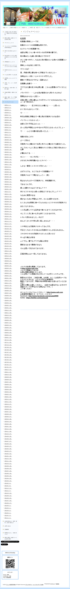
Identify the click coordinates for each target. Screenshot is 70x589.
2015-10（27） (8, 404)
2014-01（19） (8, 456)
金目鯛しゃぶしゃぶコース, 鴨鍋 (11, 79)
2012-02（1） (8, 513)
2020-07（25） (8, 263)
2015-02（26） (8, 424)
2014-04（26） (8, 448)
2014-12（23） (8, 429)
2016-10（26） (8, 374)
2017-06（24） (8, 354)
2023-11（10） (8, 164)
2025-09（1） (8, 110)
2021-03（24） (8, 243)
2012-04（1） (8, 508)
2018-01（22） (8, 337)
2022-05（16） (8, 209)
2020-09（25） (8, 258)
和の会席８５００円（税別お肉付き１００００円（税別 (11, 57)
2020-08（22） (8, 261)
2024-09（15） (8, 139)
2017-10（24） (8, 345)
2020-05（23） (8, 268)
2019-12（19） (8, 280)
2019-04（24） (8, 300)
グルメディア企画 (39, 584)
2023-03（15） (8, 184)
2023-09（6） (8, 169)
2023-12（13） (8, 162)
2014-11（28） (8, 431)
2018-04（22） (8, 330)
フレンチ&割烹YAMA (11, 584)
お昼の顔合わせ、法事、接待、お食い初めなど (11, 522)
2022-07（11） (8, 204)
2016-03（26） (8, 392)
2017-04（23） (8, 359)
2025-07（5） (8, 115)
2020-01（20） (8, 278)
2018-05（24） (8, 327)
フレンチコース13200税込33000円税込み (11, 47)
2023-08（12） (8, 172)
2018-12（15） (8, 310)
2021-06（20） (8, 236)
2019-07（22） (8, 293)
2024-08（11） (8, 142)
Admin (57, 584)
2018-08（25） (8, 320)
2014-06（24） (8, 443)
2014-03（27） (8, 451)
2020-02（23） (8, 275)
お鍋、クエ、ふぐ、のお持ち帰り (11, 83)
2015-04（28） (8, 419)
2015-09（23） (8, 406)
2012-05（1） (8, 505)
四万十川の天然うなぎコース (11, 51)
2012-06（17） (8, 503)
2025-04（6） (8, 122)
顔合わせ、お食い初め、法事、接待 (11, 88)
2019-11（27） (8, 283)
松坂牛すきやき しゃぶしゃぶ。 (11, 70)
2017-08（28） (8, 350)
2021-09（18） (8, 228)
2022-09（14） (8, 199)
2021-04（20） (8, 241)
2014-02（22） (8, 453)
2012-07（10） (8, 500)
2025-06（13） (8, 117)
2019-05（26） (8, 298)
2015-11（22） (8, 401)
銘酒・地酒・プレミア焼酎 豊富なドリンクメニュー (11, 98)
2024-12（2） (8, 132)
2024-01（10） (8, 159)
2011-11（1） (8, 518)
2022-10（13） (8, 196)
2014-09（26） (8, 436)
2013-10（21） (8, 463)
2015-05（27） (8, 416)
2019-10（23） (8, 285)
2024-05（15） (8, 149)
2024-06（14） (8, 147)
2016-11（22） (8, 372)
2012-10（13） (8, 493)
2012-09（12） (8, 495)
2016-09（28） (8, 377)
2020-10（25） (8, 256)
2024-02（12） (8, 157)
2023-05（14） (8, 179)
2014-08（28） (8, 439)
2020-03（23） (8, 273)
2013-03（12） (8, 481)
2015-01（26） (8, 426)
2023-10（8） (8, 167)
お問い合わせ (8, 526)
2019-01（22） (8, 308)
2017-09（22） (8, 347)
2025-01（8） (8, 130)
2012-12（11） (8, 488)
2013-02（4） (8, 483)
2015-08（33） (8, 409)
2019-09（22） (8, 288)
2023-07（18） (8, 174)
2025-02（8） (8, 127)
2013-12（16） (8, 458)
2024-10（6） (8, 137)
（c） (34, 584)
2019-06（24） (8, 295)
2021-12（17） (8, 221)
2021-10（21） (8, 226)
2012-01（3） (8, 515)
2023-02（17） (8, 186)
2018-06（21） (8, 325)
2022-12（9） (8, 191)
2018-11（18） (8, 312)
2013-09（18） (8, 466)
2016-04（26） (8, 389)
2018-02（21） (8, 335)
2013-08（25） (8, 468)
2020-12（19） (8, 251)
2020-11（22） (8, 253)
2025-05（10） (8, 120)
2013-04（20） (8, 478)
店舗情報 (7, 529)
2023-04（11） (8, 181)
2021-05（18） (8, 238)
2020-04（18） (8, 270)
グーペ (53, 584)
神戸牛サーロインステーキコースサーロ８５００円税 (11, 66)
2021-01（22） (8, 248)
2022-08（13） (8, 201)
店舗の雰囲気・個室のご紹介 (11, 93)
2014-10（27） (8, 434)
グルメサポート (28, 584)
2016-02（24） (8, 394)
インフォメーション (9, 101)
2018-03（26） (8, 332)
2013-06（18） (8, 473)
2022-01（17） (8, 219)
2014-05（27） (8, 446)
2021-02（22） (8, 246)
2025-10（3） (8, 107)
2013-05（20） (8, 476)
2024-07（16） (8, 144)
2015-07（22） (8, 411)
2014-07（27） (8, 441)
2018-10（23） (8, 315)
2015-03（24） (8, 421)
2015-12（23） (8, 399)
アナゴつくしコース (9, 42)
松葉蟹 (23, 38)
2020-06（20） (8, 265)
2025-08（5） (8, 112)
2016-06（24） (8, 384)
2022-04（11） (8, 211)
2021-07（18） (8, 233)
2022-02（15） (8, 216)
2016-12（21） (8, 369)
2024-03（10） (8, 154)
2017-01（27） (8, 367)
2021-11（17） (8, 223)
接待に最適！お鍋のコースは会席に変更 (11, 38)
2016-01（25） (8, 396)
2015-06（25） (8, 414)
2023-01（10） (8, 189)
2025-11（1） (8, 105)
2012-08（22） (8, 498)
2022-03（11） (8, 214)
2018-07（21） (8, 322)
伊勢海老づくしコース (10, 61)
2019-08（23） (8, 290)
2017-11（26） (8, 342)
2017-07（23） (8, 352)
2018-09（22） (8, 317)
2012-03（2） (8, 510)
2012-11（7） (8, 490)
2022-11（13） (8, 194)
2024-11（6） (8, 134)
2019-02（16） (8, 305)
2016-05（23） (8, 387)
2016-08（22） (8, 379)
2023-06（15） (8, 177)
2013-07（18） (8, 471)
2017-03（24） (8, 362)
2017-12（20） (8, 340)
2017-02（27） (8, 364)
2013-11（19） (8, 461)
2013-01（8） (8, 485)
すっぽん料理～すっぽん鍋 (11, 74)
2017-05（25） (8, 357)
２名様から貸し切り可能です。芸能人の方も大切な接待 (11, 33)
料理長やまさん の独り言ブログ (11, 533)
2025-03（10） (8, 125)
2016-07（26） (8, 382)
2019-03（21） (8, 303)
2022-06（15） (8, 206)
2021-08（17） (8, 231)
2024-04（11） (8, 152)
